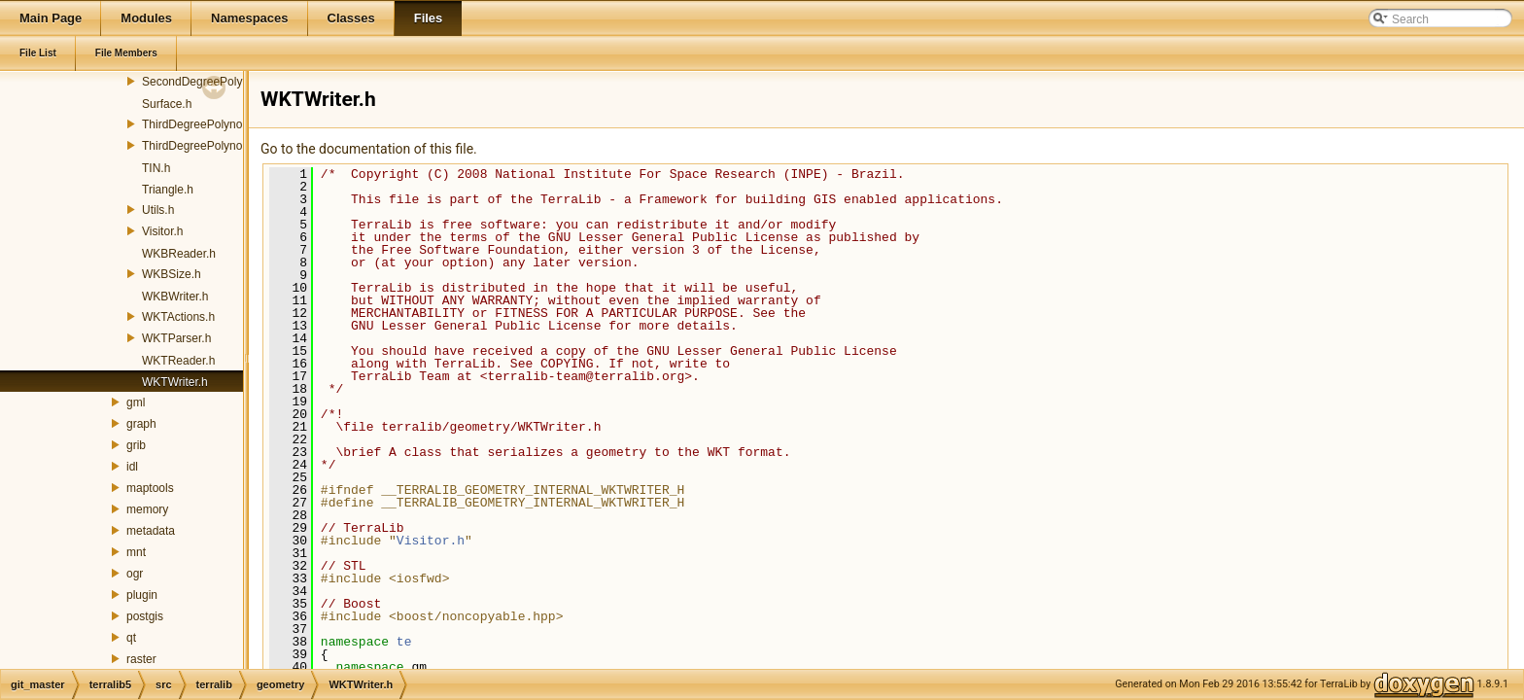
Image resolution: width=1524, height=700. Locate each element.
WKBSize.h (171, 274)
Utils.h (158, 210)
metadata (150, 531)
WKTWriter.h (175, 382)
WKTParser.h (176, 338)
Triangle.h (167, 189)
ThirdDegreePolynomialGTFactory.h (235, 146)
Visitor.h (162, 231)
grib (136, 445)
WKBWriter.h (175, 296)
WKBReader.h (179, 254)
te (404, 641)
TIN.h (156, 168)
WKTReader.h (178, 361)
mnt (136, 552)
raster (141, 659)
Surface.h (166, 104)
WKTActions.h (178, 317)
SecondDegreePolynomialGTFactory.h (241, 81)
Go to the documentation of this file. (368, 149)
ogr (134, 573)
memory (147, 509)
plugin (141, 595)
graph (141, 424)
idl (132, 466)
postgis (144, 616)
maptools (150, 488)
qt (131, 638)
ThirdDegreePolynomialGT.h (215, 124)
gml (135, 402)
